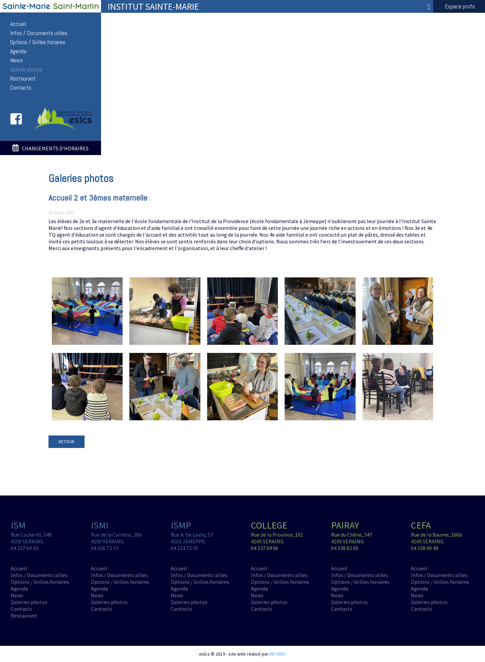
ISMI (99, 525)
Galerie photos (26, 69)
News (16, 60)
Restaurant (23, 78)
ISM (18, 525)
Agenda (18, 51)
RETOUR (66, 442)
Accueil (18, 24)
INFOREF (277, 654)
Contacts (20, 87)
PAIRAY (345, 525)
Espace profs (460, 6)
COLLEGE (269, 525)
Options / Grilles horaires (37, 42)
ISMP (181, 525)
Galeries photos (29, 602)
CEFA (421, 525)
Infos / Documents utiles (38, 33)
